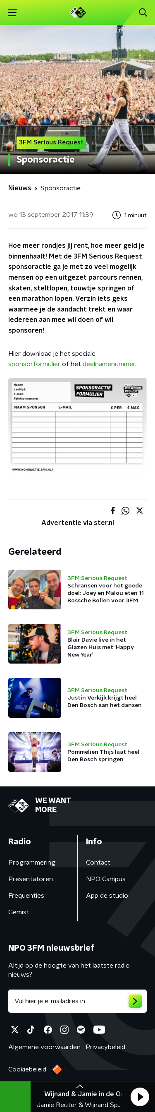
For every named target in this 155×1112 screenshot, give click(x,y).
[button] (139, 1096)
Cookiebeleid (27, 1069)
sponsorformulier (34, 364)
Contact (98, 862)
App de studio (107, 895)
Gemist (18, 912)
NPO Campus (106, 879)
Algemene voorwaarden (44, 1047)
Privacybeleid (105, 1047)
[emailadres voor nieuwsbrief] (77, 1001)
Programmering (31, 862)
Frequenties (26, 895)
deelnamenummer (109, 364)
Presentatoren (30, 879)
